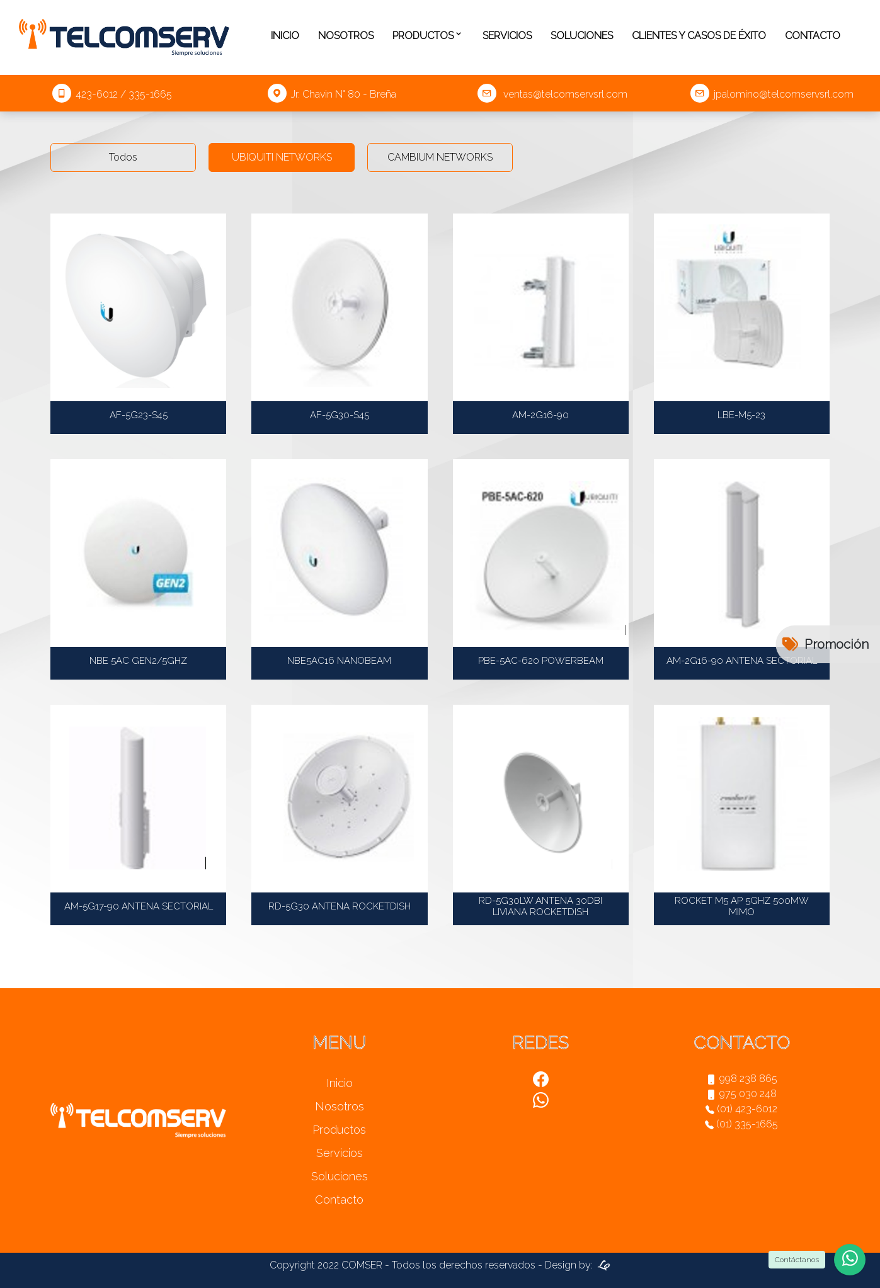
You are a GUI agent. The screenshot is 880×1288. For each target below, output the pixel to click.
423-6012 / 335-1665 (112, 94)
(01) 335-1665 (741, 1124)
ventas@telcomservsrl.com (552, 94)
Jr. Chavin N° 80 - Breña (332, 94)
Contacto (812, 36)
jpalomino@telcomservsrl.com (772, 94)
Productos (428, 35)
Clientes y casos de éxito (699, 36)
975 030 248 (741, 1094)
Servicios (507, 36)
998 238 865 (741, 1079)
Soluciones (582, 36)
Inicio (285, 36)
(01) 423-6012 (741, 1109)
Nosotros (346, 36)
